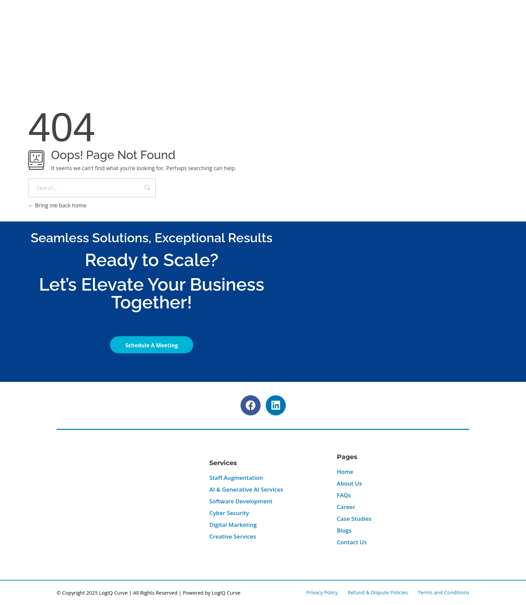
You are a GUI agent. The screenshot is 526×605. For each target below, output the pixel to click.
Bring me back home (57, 205)
